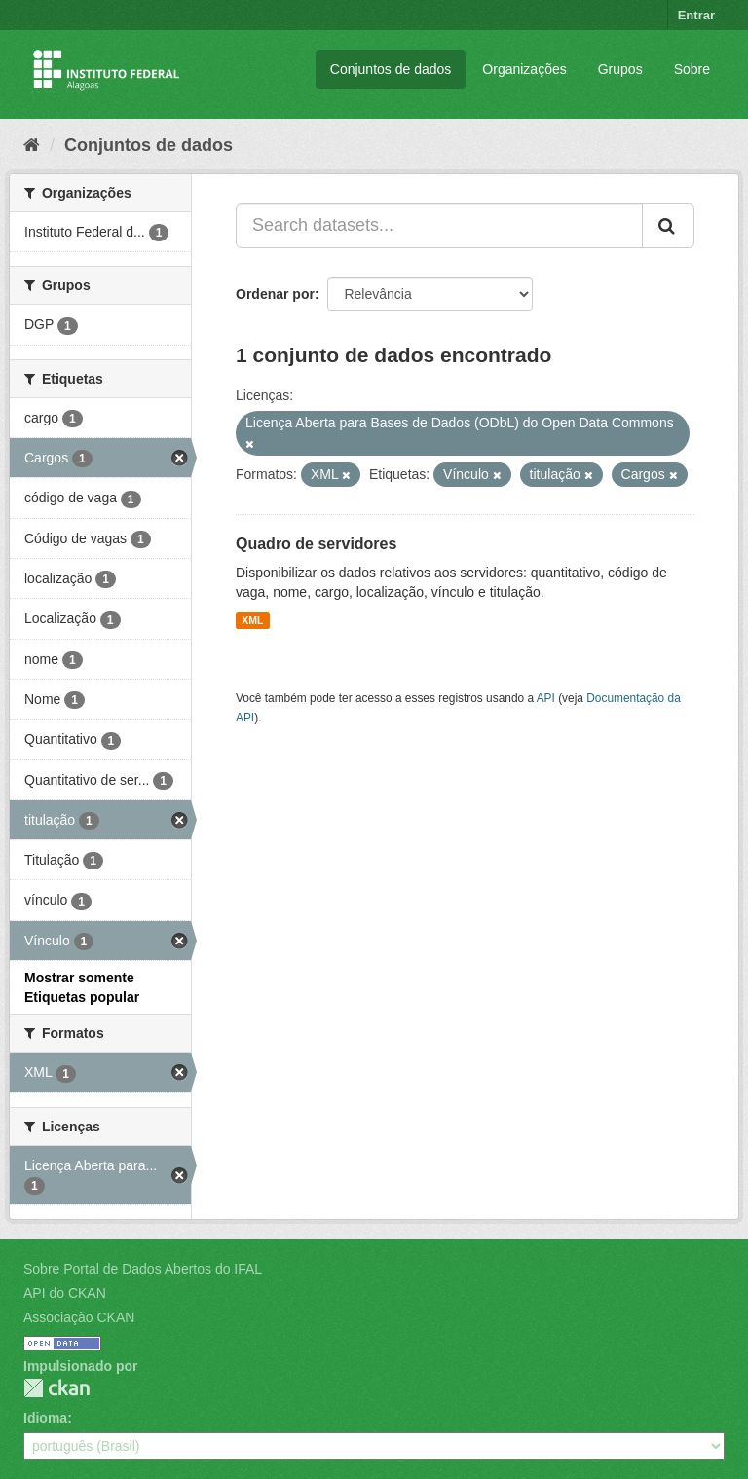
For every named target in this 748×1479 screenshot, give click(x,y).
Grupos (620, 69)
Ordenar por (275, 294)
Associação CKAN (78, 1317)
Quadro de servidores (316, 544)
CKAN (56, 1388)
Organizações (524, 69)
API (546, 698)
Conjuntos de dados (391, 69)
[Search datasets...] (439, 225)
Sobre (692, 69)
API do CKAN (64, 1293)
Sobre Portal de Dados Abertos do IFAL (142, 1268)
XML (252, 620)
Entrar (696, 15)
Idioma (45, 1417)
